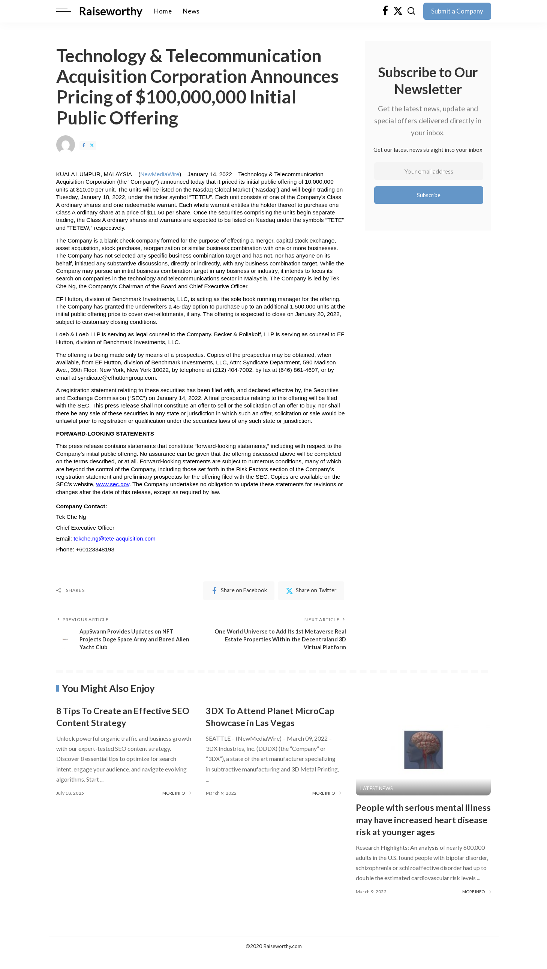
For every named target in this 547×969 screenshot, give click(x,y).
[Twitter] (398, 11)
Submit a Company (457, 11)
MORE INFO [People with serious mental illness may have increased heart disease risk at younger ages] (476, 904)
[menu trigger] (67, 11)
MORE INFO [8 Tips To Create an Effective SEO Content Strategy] (176, 793)
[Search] (411, 11)
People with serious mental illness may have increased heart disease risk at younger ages (420, 826)
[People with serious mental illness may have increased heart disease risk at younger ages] (423, 750)
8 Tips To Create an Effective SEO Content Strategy (120, 717)
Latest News (377, 789)
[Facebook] (385, 11)
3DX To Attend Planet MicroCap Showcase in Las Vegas (264, 723)
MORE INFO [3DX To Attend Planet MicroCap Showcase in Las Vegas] (326, 805)
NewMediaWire (159, 174)
